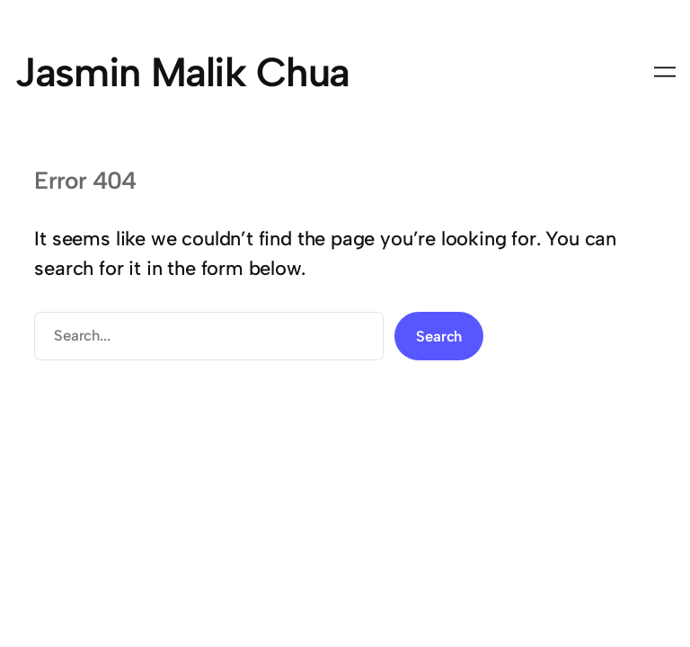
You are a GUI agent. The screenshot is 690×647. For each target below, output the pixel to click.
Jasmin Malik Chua (181, 72)
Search (439, 336)
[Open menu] (665, 72)
